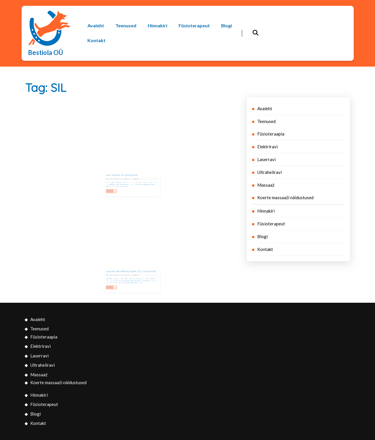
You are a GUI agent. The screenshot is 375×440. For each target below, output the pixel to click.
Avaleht (95, 25)
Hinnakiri (157, 25)
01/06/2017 (117, 179)
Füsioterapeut (194, 25)
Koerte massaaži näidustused (285, 197)
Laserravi (266, 159)
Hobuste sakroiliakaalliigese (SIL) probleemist (131, 273)
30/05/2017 (117, 276)
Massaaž (265, 185)
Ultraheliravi (269, 172)
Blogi (226, 25)
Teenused (125, 25)
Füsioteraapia (270, 133)
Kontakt (96, 40)
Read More (117, 188)
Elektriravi (267, 146)
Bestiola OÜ (45, 52)
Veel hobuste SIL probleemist (124, 177)
